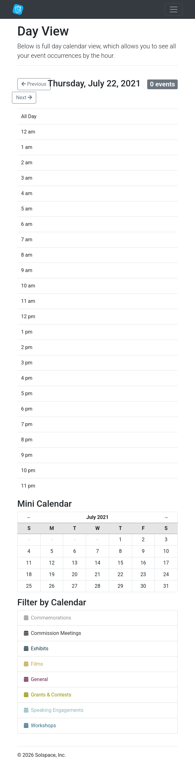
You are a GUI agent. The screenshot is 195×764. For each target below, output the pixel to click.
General (36, 679)
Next (24, 98)
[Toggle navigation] (173, 9)
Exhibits (36, 649)
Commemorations (47, 618)
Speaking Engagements (53, 710)
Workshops (40, 726)
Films (33, 664)
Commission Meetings (52, 633)
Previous (34, 84)
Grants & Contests (47, 695)
